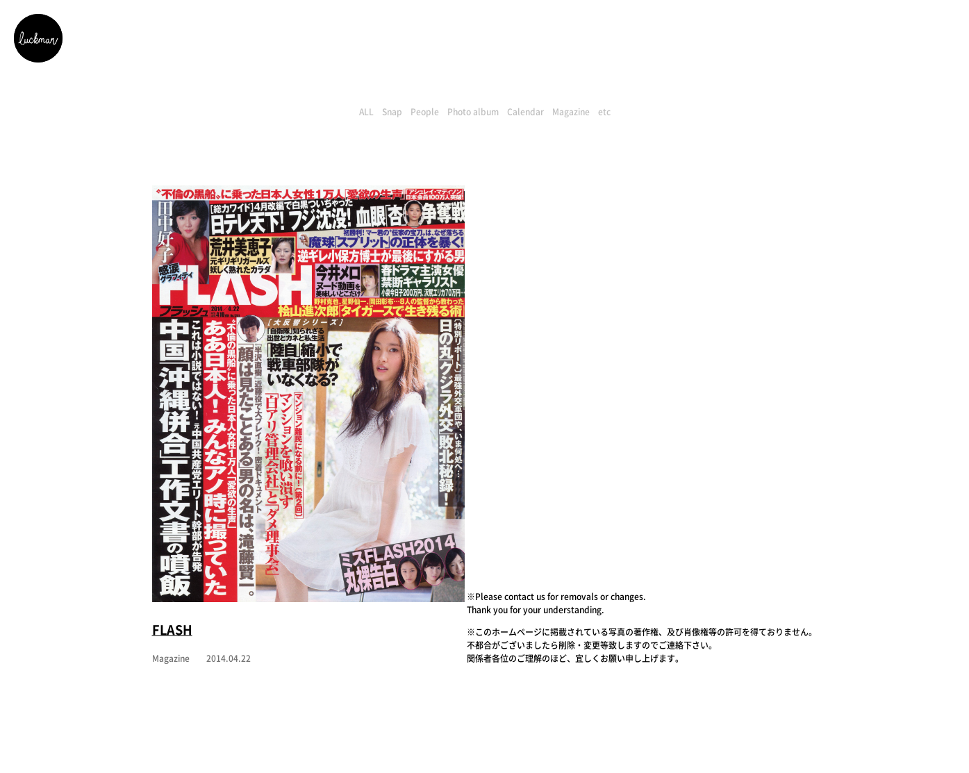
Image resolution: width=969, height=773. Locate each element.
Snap (392, 112)
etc (604, 112)
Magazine (571, 112)
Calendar (525, 112)
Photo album (473, 112)
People (425, 112)
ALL (366, 112)
